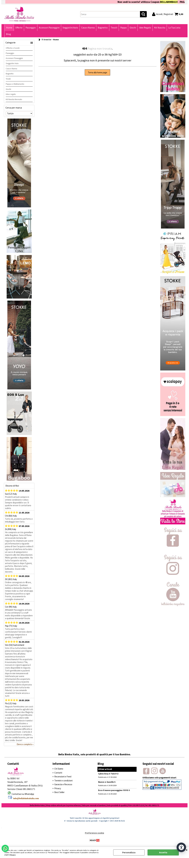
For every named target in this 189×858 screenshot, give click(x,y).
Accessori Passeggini (49, 27)
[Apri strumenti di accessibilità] (181, 847)
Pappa (123, 27)
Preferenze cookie (94, 833)
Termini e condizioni (63, 780)
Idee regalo (11, 94)
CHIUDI (187, 849)
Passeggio (31, 27)
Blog (8, 34)
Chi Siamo (58, 768)
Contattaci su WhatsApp (23, 794)
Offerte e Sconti (12, 48)
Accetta (163, 852)
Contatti (58, 772)
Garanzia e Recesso (63, 784)
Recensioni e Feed (62, 776)
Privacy (13, 855)
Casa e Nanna (88, 27)
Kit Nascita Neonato (14, 99)
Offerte (18, 27)
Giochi (133, 27)
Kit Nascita (159, 27)
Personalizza (128, 852)
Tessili (114, 27)
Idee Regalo (145, 27)
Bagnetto (103, 27)
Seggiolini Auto (70, 27)
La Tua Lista (174, 27)
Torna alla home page (97, 72)
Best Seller (59, 792)
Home (9, 27)
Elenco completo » (25, 744)
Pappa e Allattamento (15, 84)
